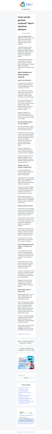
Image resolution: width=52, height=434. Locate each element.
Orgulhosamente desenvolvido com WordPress (26, 432)
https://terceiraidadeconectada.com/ (26, 423)
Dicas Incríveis (26, 334)
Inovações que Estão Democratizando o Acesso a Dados (24, 392)
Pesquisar (26, 377)
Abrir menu (26, 9)
